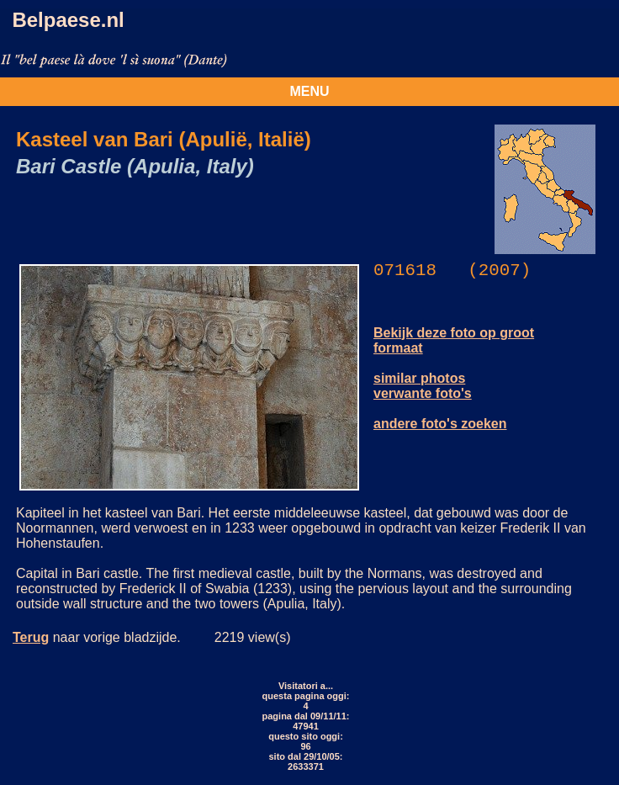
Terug (31, 637)
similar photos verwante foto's (422, 385)
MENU (309, 91)
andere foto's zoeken (440, 423)
